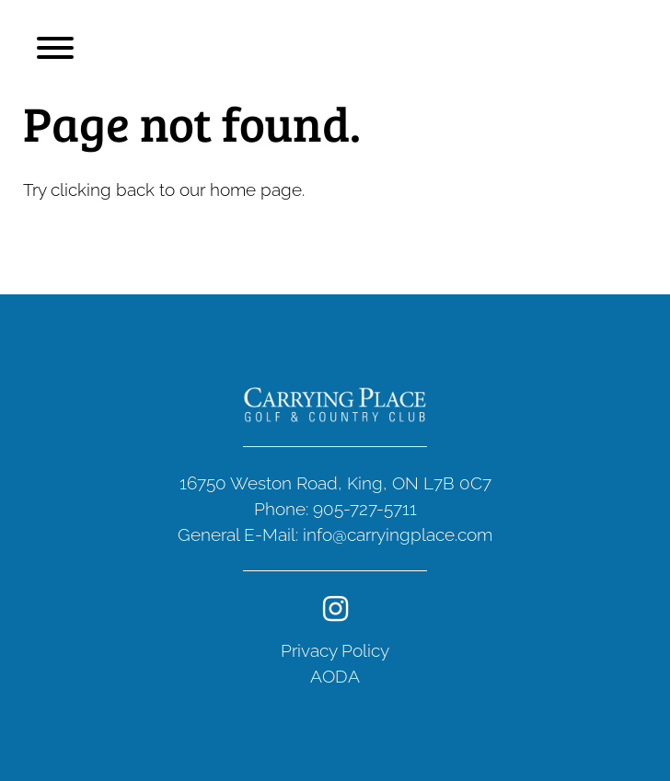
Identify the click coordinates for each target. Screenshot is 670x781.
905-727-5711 (365, 509)
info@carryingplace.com (397, 534)
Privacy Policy (335, 650)
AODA (335, 676)
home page (256, 189)
